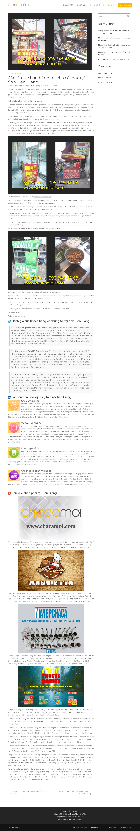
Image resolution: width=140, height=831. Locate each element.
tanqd (27, 85)
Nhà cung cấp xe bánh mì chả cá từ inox (113, 59)
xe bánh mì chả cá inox (49, 85)
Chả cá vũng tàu (125, 827)
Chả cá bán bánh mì (105, 73)
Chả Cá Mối (68, 5)
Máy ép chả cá (110, 827)
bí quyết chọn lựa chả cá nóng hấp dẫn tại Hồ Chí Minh (28, 792)
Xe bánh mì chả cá (14, 73)
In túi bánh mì (97, 5)
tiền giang (36, 85)
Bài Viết (110, 5)
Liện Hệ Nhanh (125, 5)
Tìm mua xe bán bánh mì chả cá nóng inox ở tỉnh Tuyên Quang (73, 792)
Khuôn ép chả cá (104, 78)
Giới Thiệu (82, 5)
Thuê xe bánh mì (96, 827)
